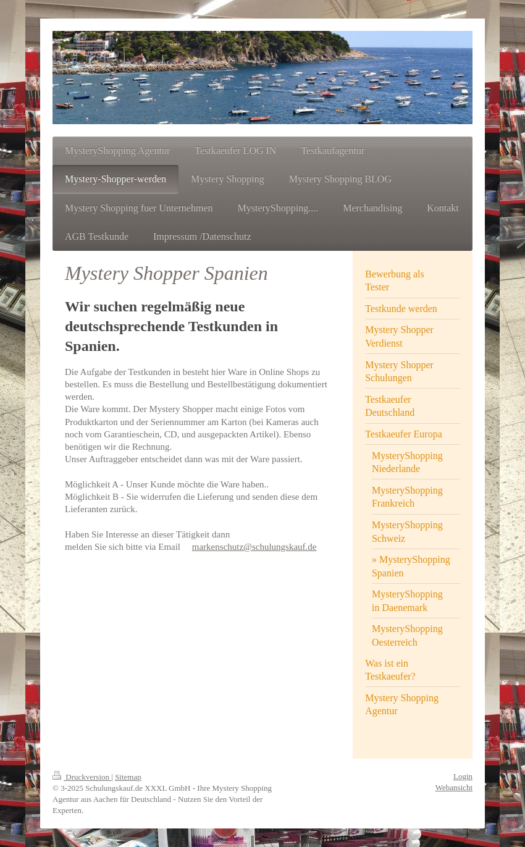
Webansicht (453, 787)
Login (462, 776)
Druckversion (81, 777)
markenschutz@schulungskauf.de (254, 547)
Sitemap (128, 777)
